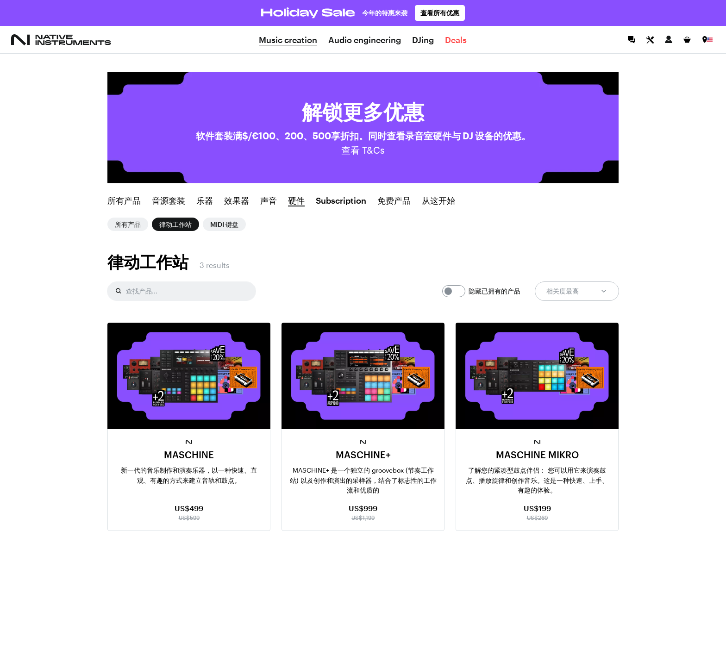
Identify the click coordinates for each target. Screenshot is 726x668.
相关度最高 (576, 291)
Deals (456, 40)
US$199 (537, 508)
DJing (423, 40)
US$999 (363, 508)
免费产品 (394, 200)
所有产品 (124, 200)
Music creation (288, 40)
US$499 (189, 508)
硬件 (296, 200)
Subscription (341, 200)
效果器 (236, 200)
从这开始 (438, 200)
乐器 (204, 200)
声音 (268, 200)
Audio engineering (364, 40)
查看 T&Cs (363, 150)
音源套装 (168, 200)
